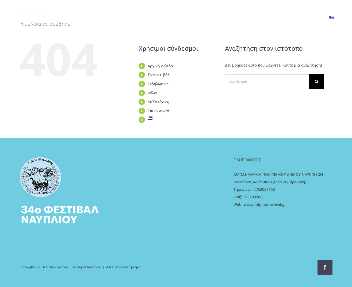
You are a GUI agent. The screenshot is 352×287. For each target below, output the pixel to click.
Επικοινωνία (158, 110)
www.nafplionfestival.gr (265, 204)
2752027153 (264, 189)
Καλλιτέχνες (158, 101)
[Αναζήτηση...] (267, 81)
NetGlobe (116, 267)
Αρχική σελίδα (160, 65)
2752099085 (254, 196)
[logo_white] (33, 11)
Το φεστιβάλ (159, 74)
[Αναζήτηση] (316, 81)
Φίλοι (153, 92)
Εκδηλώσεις (158, 83)
